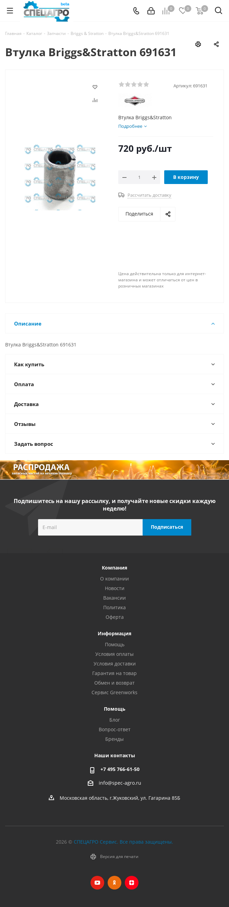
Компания (114, 567)
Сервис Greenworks (114, 692)
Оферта (115, 617)
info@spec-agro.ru (120, 783)
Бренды (114, 739)
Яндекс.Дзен (131, 883)
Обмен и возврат (114, 682)
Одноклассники (114, 883)
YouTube (97, 883)
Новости (114, 588)
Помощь (114, 644)
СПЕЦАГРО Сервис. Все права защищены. (123, 841)
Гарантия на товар (114, 673)
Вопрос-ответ (115, 729)
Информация (114, 633)
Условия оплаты (114, 654)
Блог (114, 719)
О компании (114, 578)
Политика (114, 607)
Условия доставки (115, 663)
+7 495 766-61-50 (120, 769)
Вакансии (114, 598)
